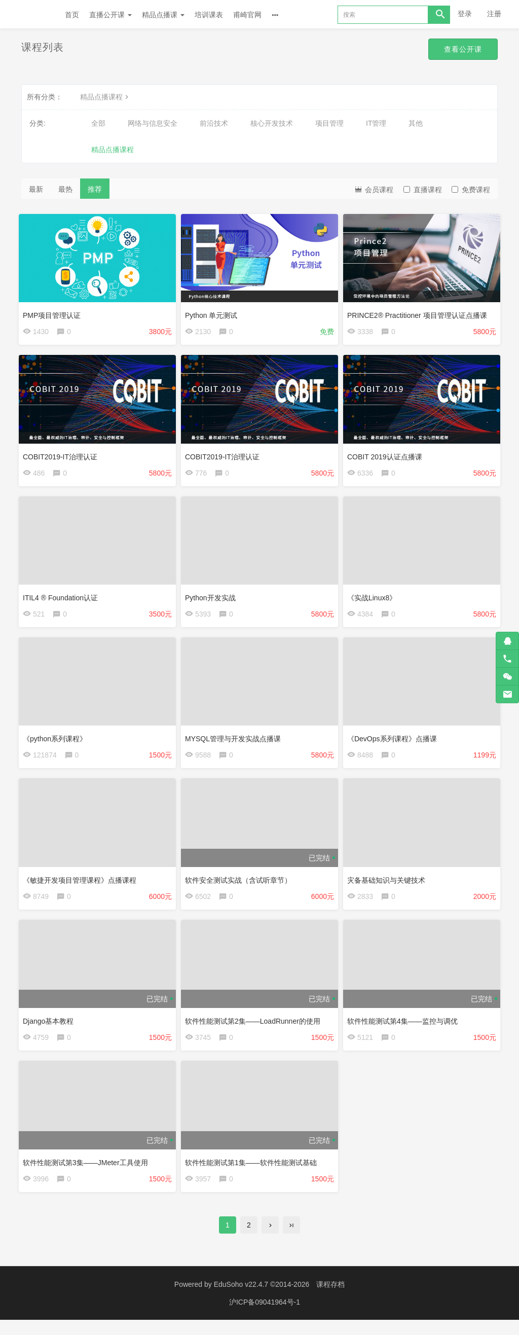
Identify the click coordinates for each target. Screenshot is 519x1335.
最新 (36, 189)
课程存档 (330, 1299)
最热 (65, 189)
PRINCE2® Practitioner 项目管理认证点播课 (420, 313)
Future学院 (32, 14)
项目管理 (329, 123)
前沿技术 (214, 123)
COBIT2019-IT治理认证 (62, 456)
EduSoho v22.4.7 (241, 1299)
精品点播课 (163, 15)
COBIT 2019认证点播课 (387, 456)
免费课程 (471, 190)
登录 (465, 14)
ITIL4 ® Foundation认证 (62, 599)
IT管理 (376, 123)
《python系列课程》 (57, 743)
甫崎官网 (247, 15)
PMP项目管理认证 (54, 313)
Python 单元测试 (214, 313)
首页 (72, 15)
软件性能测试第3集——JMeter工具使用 (88, 1173)
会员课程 (373, 189)
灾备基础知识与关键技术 (389, 886)
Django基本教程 (50, 1029)
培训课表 (209, 15)
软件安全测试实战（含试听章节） (241, 886)
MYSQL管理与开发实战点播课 (235, 743)
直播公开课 (110, 15)
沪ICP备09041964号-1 (264, 1317)
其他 (416, 123)
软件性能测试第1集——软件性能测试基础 (253, 1173)
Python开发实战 (213, 599)
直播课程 (422, 190)
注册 (494, 14)
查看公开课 (460, 50)
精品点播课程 (105, 97)
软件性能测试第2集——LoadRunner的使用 (255, 1029)
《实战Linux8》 (374, 599)
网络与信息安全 (152, 123)
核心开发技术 (271, 123)
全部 (98, 123)
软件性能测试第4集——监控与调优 (405, 1029)
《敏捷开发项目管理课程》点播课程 (82, 886)
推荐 (95, 189)
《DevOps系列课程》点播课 (394, 743)
